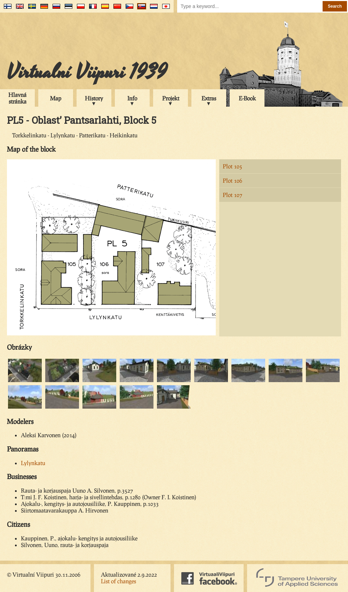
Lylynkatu (33, 463)
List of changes (118, 581)
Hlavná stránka (17, 98)
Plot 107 (232, 194)
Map (55, 98)
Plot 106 (232, 180)
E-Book (247, 98)
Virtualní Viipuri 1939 (87, 72)
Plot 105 (232, 166)
